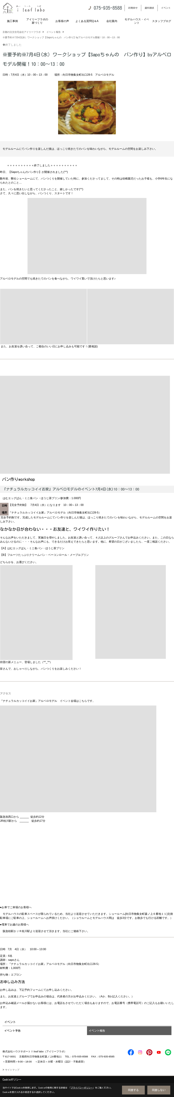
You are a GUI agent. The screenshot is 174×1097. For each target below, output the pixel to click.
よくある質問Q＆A (86, 21)
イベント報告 (97, 1030)
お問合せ (133, 8)
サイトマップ (12, 1069)
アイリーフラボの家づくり (37, 21)
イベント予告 (12, 1030)
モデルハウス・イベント (137, 21)
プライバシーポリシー (82, 1088)
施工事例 (12, 21)
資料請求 (149, 8)
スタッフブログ (161, 21)
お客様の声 (62, 21)
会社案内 (111, 21)
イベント (166, 8)
